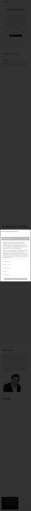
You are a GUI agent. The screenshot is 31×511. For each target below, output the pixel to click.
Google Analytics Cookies (6, 264)
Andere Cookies (4, 271)
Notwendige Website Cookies (7, 261)
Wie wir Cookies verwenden (6, 238)
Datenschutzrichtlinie (5, 274)
